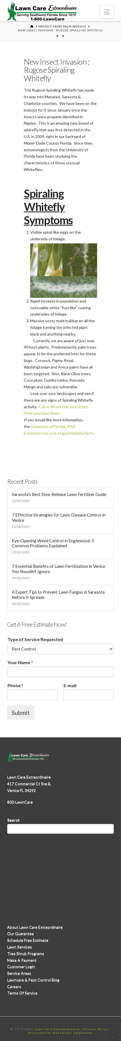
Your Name (20, 662)
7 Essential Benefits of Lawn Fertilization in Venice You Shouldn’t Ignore (58, 569)
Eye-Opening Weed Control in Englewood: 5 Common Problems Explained (53, 543)
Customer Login (21, 966)
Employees (83, 1032)
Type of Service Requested (35, 639)
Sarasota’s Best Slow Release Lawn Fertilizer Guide (59, 494)
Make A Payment (22, 960)
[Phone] (32, 695)
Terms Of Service (22, 992)
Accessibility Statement (49, 1032)
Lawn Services (19, 946)
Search (13, 820)
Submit (21, 712)
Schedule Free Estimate (27, 940)
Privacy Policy (96, 1029)
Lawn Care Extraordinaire (57, 1029)
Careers (14, 986)
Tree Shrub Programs (25, 953)
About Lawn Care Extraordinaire (35, 927)
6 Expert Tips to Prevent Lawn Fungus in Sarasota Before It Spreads (58, 594)
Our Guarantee (20, 933)
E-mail (70, 685)
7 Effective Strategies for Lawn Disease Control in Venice (58, 517)
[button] (107, 12)
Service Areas (19, 973)
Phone (15, 685)
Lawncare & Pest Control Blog (33, 979)
